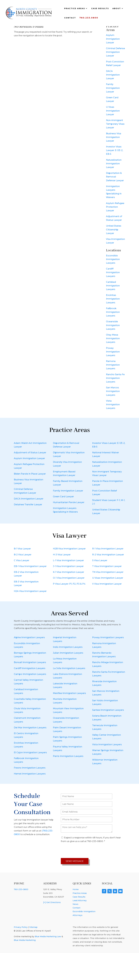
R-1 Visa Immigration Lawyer (107, 548)
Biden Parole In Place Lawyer (30, 474)
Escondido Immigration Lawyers (113, 259)
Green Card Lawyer (63, 496)
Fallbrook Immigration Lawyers (113, 312)
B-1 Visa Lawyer (22, 548)
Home (76, 889)
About (116, 8)
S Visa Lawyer (99, 560)
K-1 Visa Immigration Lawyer (68, 572)
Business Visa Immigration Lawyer (113, 137)
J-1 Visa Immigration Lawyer (68, 566)
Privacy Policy (21, 927)
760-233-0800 (21, 889)
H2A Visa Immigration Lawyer (30, 591)
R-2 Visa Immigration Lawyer (108, 554)
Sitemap (33, 927)
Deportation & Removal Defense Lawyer (115, 177)
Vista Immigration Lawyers (113, 404)
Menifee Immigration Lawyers (69, 693)
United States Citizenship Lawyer (113, 229)
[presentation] (81, 850)
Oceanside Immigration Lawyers (113, 325)
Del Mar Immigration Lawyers (30, 727)
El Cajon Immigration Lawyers (30, 752)
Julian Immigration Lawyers (68, 653)
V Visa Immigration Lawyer (107, 584)
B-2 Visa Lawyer (22, 554)
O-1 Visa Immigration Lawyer (68, 578)
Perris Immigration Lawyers (68, 756)
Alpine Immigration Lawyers (29, 637)
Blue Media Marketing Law (48, 936)
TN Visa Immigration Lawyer (107, 572)
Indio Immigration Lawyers (68, 647)
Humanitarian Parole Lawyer (68, 502)
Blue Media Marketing (25, 940)
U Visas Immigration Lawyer (113, 111)
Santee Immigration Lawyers (108, 710)
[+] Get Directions (52, 902)
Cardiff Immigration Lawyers (113, 272)
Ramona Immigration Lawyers (113, 365)
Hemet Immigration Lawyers (30, 773)
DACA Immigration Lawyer (113, 75)
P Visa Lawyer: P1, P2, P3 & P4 (69, 584)
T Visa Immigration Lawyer (107, 566)
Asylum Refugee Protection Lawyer (115, 207)
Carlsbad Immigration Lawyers (113, 286)
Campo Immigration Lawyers (30, 674)
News (75, 904)
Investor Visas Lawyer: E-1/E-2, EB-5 (114, 150)
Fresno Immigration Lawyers (29, 767)
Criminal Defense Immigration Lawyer (115, 52)
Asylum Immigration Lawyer (113, 39)
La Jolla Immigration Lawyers (69, 668)
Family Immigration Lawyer (113, 88)
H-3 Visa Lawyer (62, 554)
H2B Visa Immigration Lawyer (69, 548)
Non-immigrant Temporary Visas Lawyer (115, 124)
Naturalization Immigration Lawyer (113, 164)
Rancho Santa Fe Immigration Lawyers (115, 378)
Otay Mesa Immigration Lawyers (113, 338)
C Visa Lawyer (21, 560)
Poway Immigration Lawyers (113, 352)
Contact (70, 18)
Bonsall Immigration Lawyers (30, 662)
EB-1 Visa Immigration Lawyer (30, 566)
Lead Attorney (80, 900)
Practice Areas (74, 8)
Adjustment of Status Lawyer (30, 452)
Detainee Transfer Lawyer (28, 504)
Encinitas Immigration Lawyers (113, 299)
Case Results (100, 8)
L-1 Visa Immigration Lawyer (68, 560)
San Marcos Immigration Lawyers (113, 391)
